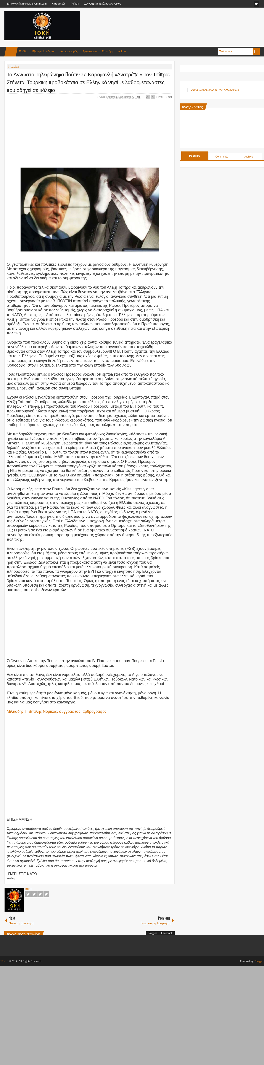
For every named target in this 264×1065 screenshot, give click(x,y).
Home (11, 51)
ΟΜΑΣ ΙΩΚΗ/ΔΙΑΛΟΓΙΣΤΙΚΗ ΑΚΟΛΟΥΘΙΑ (215, 89)
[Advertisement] (181, 21)
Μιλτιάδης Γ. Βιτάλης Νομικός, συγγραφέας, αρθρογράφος (56, 711)
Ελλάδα (22, 51)
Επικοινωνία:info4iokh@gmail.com (27, 3)
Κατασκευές (58, 3)
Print (159, 96)
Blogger (152, 933)
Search (256, 51)
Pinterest (46, 894)
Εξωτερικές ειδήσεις (43, 51)
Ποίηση (75, 3)
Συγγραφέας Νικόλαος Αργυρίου (102, 3)
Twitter (34, 894)
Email (168, 96)
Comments (222, 156)
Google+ (40, 894)
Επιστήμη (107, 51)
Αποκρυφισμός (68, 51)
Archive (248, 156)
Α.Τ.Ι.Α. (122, 51)
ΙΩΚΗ (102, 96)
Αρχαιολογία (90, 51)
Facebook (28, 894)
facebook (256, 4)
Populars (194, 155)
